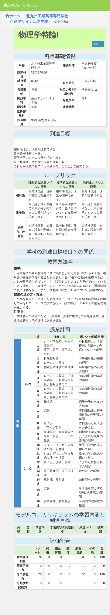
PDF (98, 43)
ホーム (13, 16)
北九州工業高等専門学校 (47, 16)
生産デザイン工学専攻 (29, 21)
